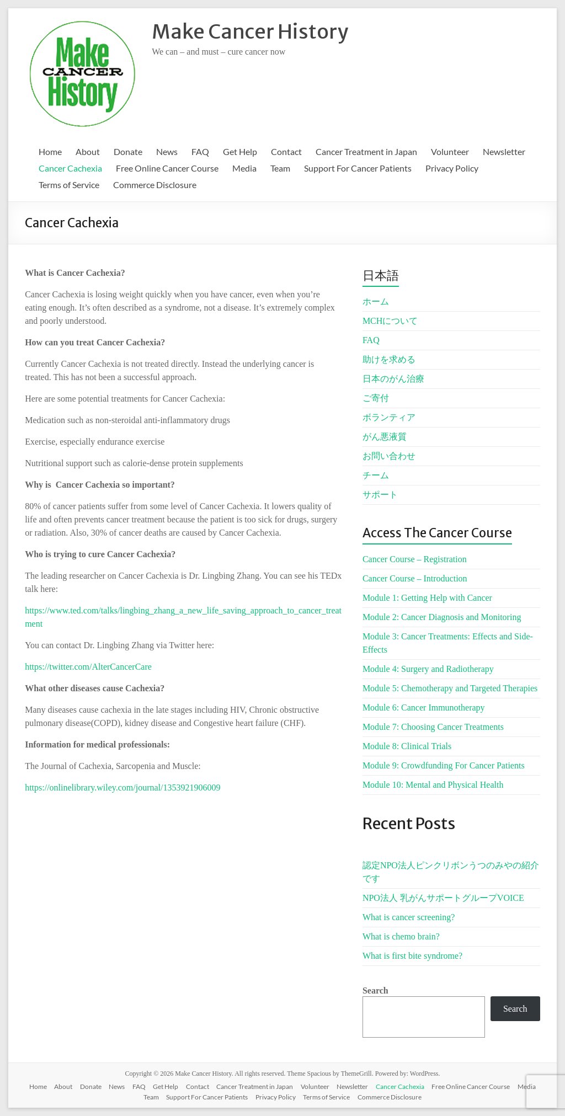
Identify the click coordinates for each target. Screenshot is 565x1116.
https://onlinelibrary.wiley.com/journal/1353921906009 (122, 787)
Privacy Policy (451, 168)
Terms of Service (69, 184)
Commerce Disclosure (154, 184)
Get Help (240, 151)
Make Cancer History (250, 31)
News (167, 151)
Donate (128, 151)
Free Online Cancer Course (167, 168)
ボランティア (389, 417)
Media (244, 168)
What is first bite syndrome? (412, 955)
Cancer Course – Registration (415, 559)
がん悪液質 (385, 436)
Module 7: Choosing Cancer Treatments (433, 726)
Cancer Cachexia (70, 168)
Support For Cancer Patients (358, 168)
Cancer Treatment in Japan (366, 151)
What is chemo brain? (401, 936)
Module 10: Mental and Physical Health (433, 784)
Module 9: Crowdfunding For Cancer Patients (444, 765)
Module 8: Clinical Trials (407, 746)
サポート (380, 494)
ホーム (376, 301)
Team (280, 168)
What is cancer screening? (409, 917)
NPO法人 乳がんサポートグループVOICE (443, 898)
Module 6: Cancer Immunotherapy (424, 707)
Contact (286, 151)
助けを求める (389, 359)
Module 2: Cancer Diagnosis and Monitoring (442, 617)
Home (50, 151)
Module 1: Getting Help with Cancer (427, 597)
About (88, 151)
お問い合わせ (389, 456)
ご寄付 (376, 398)
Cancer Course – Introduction (415, 578)
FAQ (200, 151)
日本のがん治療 (393, 378)
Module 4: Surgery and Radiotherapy (428, 669)
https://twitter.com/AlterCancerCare (88, 666)
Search (375, 990)
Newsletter (504, 151)
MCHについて (390, 320)
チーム (376, 475)
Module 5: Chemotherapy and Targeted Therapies (450, 688)
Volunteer (450, 151)
